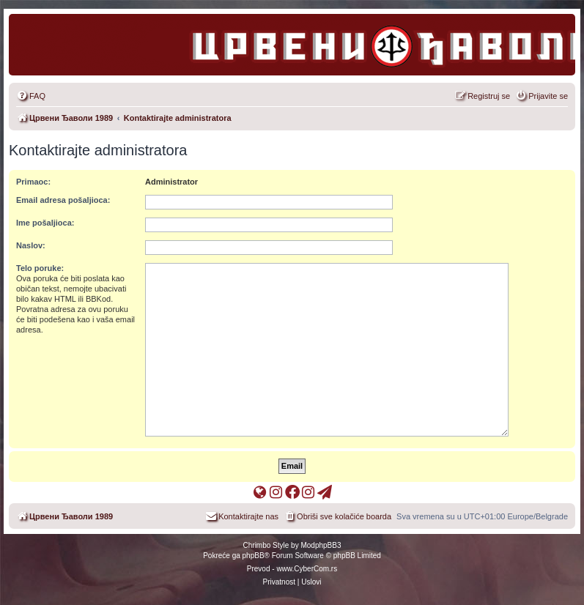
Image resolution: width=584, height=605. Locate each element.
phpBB (254, 556)
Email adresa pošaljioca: (63, 200)
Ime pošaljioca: (45, 222)
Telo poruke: (40, 268)
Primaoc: (33, 181)
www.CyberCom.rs (306, 569)
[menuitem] (30, 96)
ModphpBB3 (320, 545)
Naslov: (30, 245)
